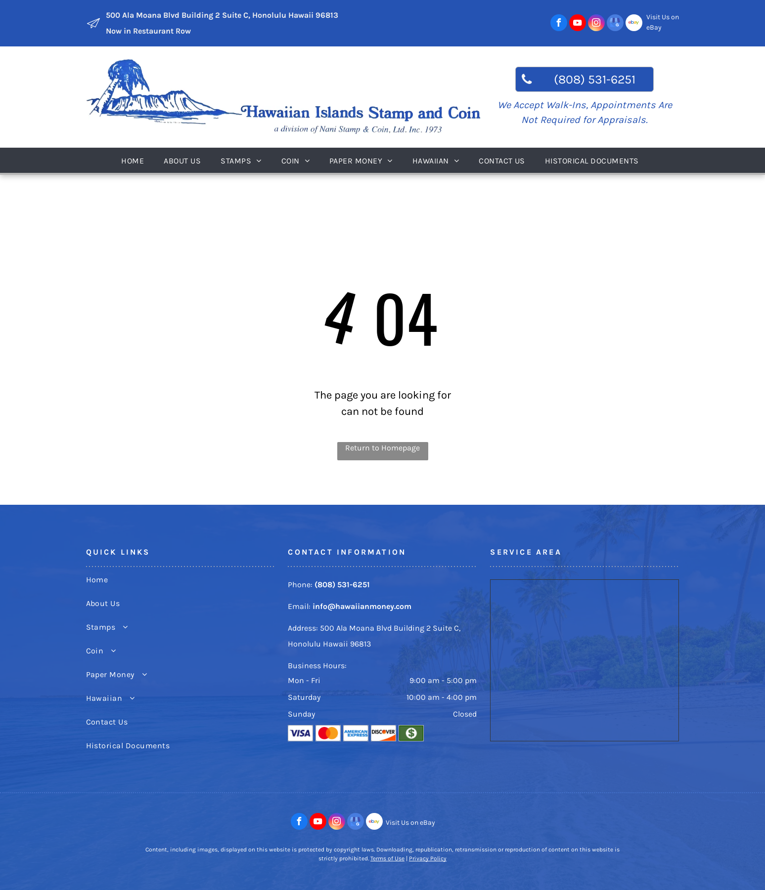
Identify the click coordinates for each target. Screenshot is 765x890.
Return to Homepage (382, 447)
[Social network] (634, 24)
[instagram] (596, 24)
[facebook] (558, 24)
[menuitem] (135, 160)
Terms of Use (387, 858)
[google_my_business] (615, 24)
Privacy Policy (428, 858)
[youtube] (577, 24)
